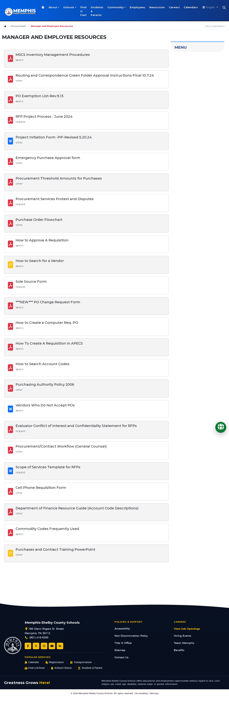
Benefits (179, 650)
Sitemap (119, 650)
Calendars (192, 7)
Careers (175, 7)
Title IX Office (123, 643)
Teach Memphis (184, 643)
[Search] (225, 7)
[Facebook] (28, 646)
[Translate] (220, 427)
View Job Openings (187, 628)
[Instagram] (44, 646)
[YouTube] (52, 646)
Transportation (81, 662)
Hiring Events (182, 636)
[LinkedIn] (60, 646)
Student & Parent (90, 668)
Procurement (18, 26)
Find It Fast (84, 11)
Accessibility (122, 628)
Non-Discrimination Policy (131, 636)
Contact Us (121, 657)
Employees (138, 7)
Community (116, 7)
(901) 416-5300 (38, 637)
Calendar (32, 662)
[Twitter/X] (36, 646)
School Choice (61, 668)
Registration (54, 662)
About (53, 7)
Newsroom (157, 7)
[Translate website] (210, 7)
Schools (69, 7)
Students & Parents (97, 11)
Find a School (35, 668)
